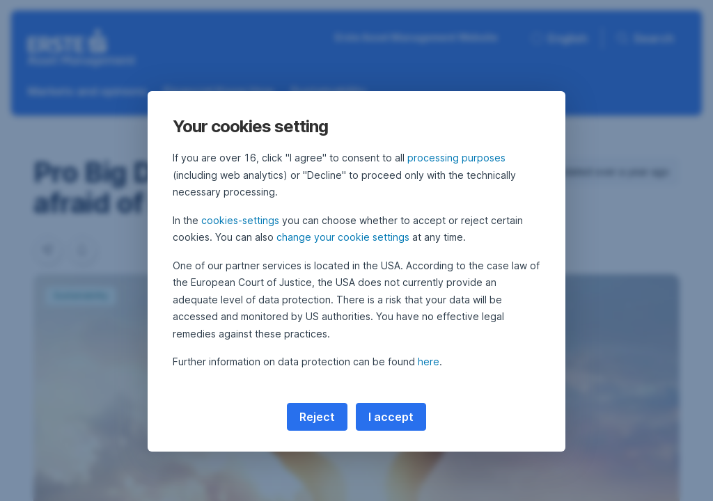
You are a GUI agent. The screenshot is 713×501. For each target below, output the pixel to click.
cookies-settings (240, 220)
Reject (317, 417)
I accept (391, 417)
